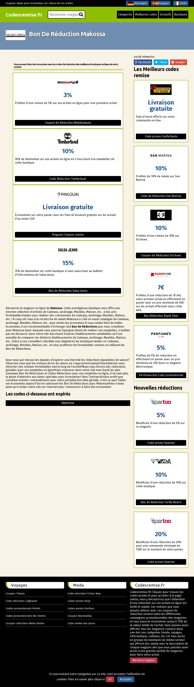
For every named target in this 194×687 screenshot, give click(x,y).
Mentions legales (144, 660)
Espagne (161, 3)
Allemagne (137, 3)
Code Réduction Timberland (68, 178)
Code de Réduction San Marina (161, 196)
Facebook (143, 62)
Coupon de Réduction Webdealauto (68, 122)
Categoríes (125, 14)
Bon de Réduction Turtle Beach (161, 502)
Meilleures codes (146, 14)
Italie (181, 3)
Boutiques (180, 14)
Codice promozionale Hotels (23, 608)
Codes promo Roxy (79, 601)
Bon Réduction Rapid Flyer (161, 315)
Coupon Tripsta (15, 593)
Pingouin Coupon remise (68, 234)
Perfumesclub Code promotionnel (161, 375)
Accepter (126, 679)
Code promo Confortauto (161, 136)
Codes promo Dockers (81, 608)
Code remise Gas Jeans (81, 623)
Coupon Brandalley (80, 615)
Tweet (161, 62)
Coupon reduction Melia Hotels (25, 623)
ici (110, 679)
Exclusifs (165, 14)
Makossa (68, 403)
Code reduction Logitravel (21, 601)
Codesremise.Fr (24, 14)
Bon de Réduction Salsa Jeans (67, 290)
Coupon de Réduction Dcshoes (161, 255)
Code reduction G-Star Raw (84, 593)
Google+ (178, 62)
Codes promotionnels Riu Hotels (26, 615)
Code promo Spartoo (161, 442)
